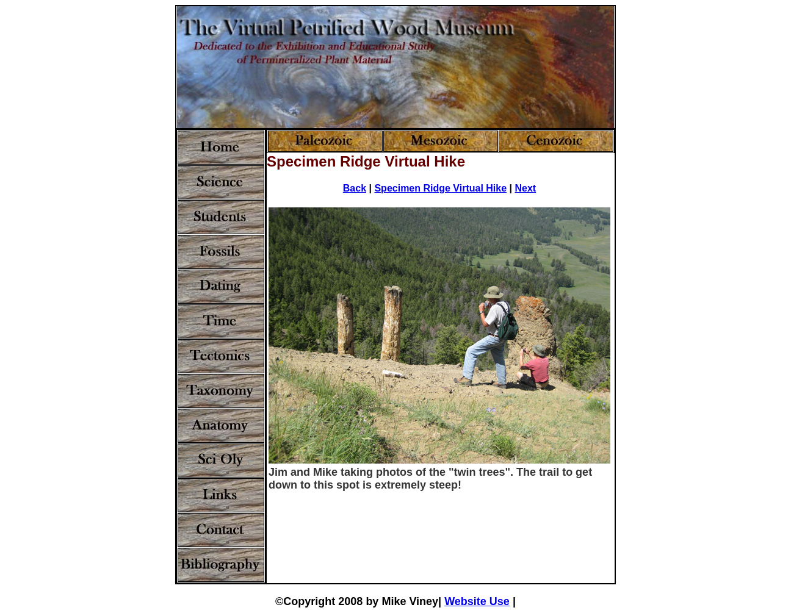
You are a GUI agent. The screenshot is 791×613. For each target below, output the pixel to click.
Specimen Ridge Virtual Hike (440, 188)
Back (354, 188)
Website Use (477, 601)
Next (525, 188)
